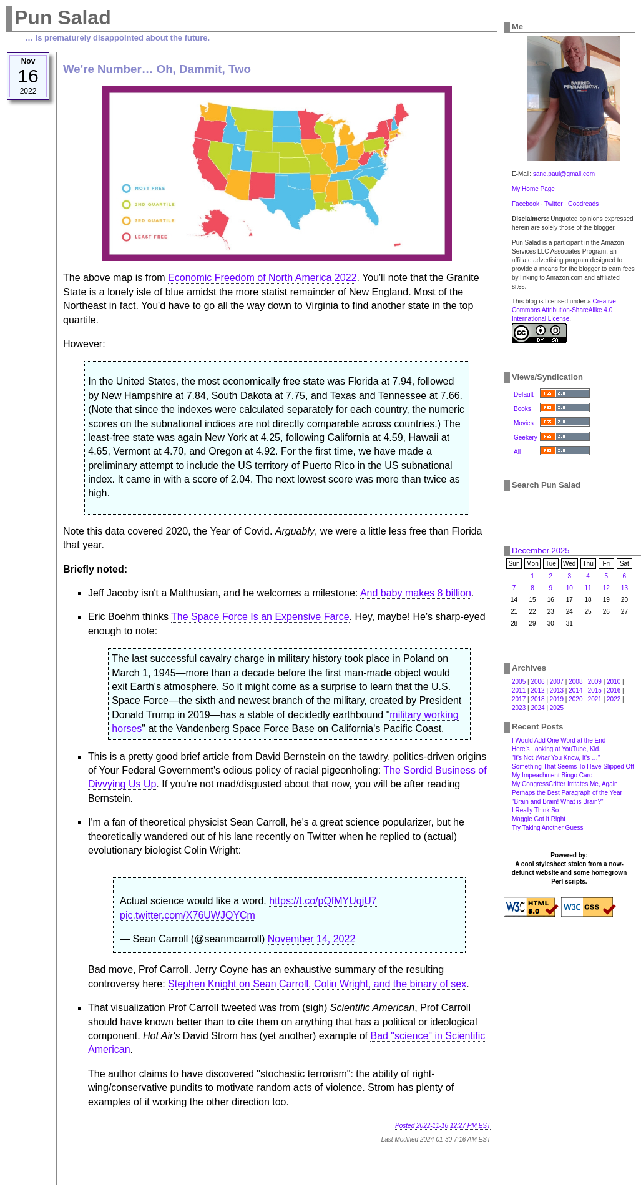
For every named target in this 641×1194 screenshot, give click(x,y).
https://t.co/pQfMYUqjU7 (323, 901)
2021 (595, 699)
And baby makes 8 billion (415, 593)
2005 (519, 681)
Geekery (525, 437)
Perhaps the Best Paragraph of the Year (567, 792)
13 (624, 588)
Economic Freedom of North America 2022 (262, 277)
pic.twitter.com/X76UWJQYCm (187, 915)
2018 (537, 699)
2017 (519, 699)
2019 (557, 699)
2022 (613, 699)
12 (606, 588)
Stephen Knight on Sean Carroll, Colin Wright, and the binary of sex (317, 984)
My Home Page (533, 188)
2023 (519, 707)
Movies (524, 423)
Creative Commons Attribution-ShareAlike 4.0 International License (564, 310)
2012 (537, 690)
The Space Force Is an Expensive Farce (260, 616)
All (517, 451)
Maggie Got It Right (538, 819)
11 (588, 588)
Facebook (525, 203)
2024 (537, 707)
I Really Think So (535, 810)
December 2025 (541, 550)
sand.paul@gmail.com (564, 173)
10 (569, 588)
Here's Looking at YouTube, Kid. (556, 749)
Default (524, 394)
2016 (613, 690)
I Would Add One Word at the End (558, 740)
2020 (575, 699)
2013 (557, 690)
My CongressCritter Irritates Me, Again (565, 784)
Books (522, 408)
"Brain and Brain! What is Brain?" (558, 801)
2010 (613, 681)
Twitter (553, 203)
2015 (595, 690)
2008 (575, 681)
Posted (443, 1125)
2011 (519, 690)
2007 (557, 681)
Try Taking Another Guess (548, 827)
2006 (537, 681)
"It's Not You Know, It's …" (556, 757)
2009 (595, 681)
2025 (557, 707)
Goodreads (583, 203)
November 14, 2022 (312, 939)
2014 (575, 690)
